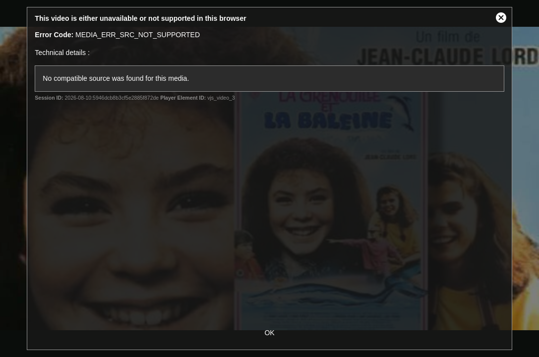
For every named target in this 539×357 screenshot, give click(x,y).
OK (269, 333)
